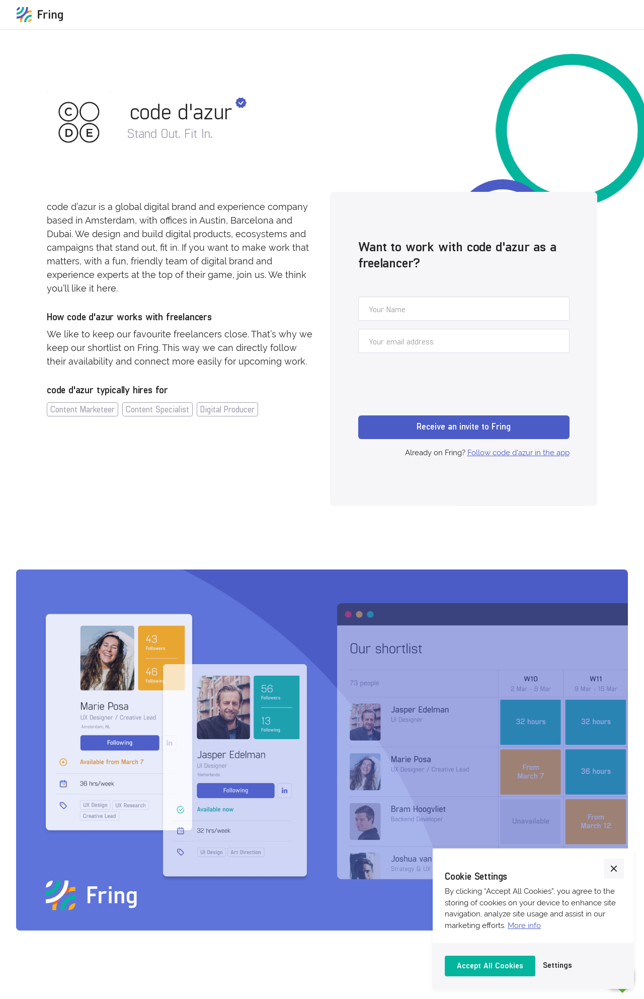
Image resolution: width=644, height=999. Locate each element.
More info (524, 925)
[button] (614, 869)
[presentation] (434, 385)
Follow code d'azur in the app (518, 452)
